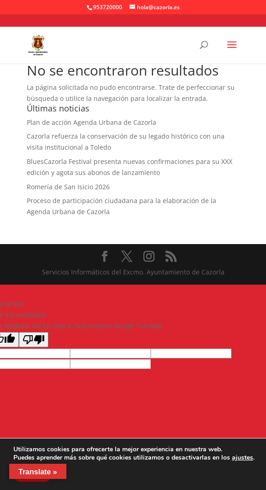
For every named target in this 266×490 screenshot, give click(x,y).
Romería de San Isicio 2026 (68, 186)
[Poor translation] (33, 339)
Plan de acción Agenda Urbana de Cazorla (91, 122)
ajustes (242, 458)
